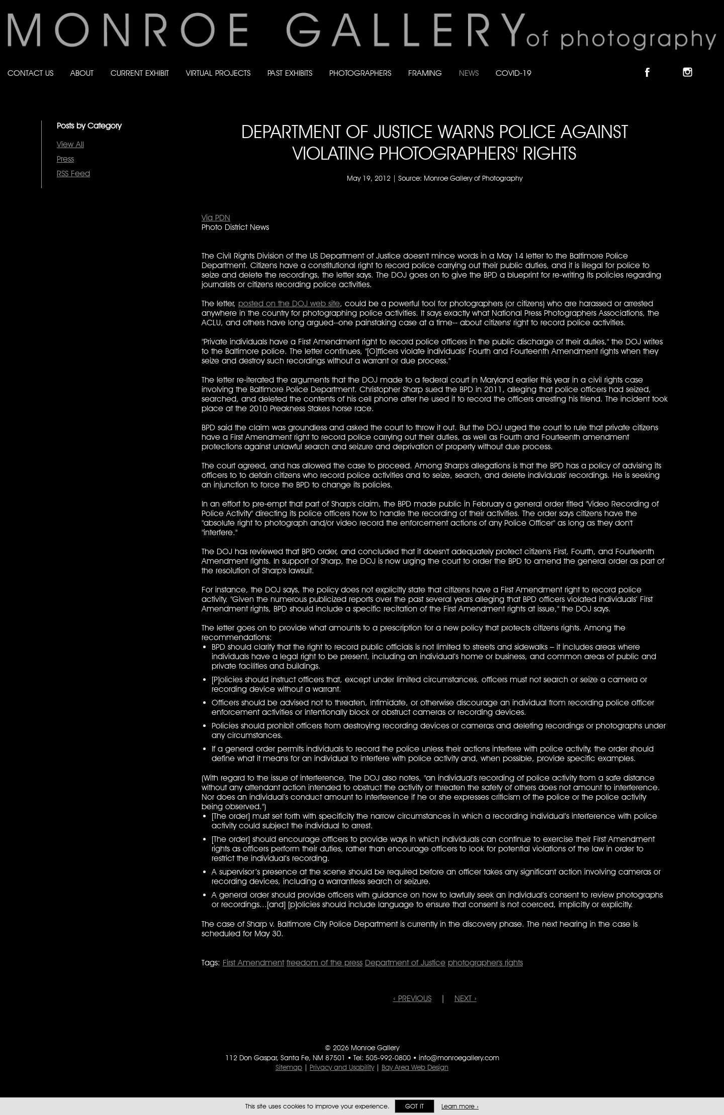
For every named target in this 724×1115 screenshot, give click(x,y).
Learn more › (460, 1106)
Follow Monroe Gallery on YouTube (711, 63)
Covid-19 (513, 73)
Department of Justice (405, 962)
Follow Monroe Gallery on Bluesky (672, 63)
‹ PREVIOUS (412, 998)
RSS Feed (73, 173)
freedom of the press (325, 962)
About (82, 73)
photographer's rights (485, 962)
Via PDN (216, 217)
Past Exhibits (289, 73)
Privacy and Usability (342, 1067)
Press (65, 159)
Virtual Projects (218, 73)
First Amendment (253, 962)
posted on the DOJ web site (289, 303)
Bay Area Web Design (415, 1067)
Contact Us (30, 73)
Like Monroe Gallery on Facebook (652, 63)
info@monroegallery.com (459, 1058)
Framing (425, 73)
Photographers (360, 73)
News (469, 73)
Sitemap (289, 1067)
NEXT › (466, 998)
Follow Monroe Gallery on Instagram (691, 63)
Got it (414, 1106)
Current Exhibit (140, 73)
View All (70, 144)
